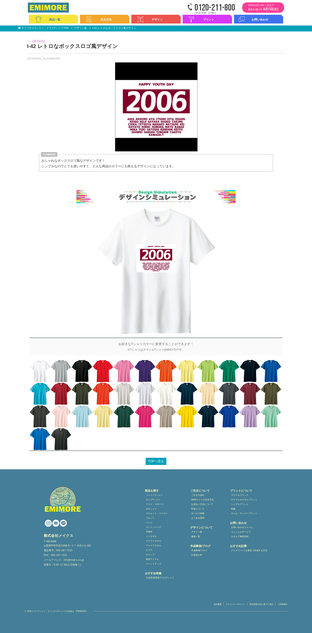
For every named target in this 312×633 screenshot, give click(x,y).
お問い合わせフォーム (242, 527)
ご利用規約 (282, 604)
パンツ (149, 522)
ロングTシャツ (153, 499)
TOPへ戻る (156, 461)
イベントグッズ (153, 564)
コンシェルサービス (241, 532)
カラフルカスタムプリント (244, 499)
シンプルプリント (240, 504)
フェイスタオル (153, 545)
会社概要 (218, 604)
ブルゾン (150, 518)
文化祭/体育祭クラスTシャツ (160, 577)
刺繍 (233, 509)
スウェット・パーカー (157, 513)
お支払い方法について (202, 504)
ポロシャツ (151, 509)
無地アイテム (152, 559)
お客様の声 (196, 555)
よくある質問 (197, 518)
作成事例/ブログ (199, 550)
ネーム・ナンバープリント (244, 513)
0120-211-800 (215, 7)
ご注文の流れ (197, 495)
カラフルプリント (240, 495)
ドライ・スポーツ (154, 504)
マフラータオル (153, 541)
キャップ (150, 554)
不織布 (149, 531)
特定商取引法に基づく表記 (261, 604)
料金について (197, 509)
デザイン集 (196, 532)
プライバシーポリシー (236, 604)
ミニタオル (151, 536)
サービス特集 (197, 513)
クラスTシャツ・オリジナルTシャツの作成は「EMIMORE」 (60, 611)
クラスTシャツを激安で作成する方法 (249, 550)
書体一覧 (195, 536)
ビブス (149, 550)
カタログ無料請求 (240, 536)
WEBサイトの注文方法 (202, 499)
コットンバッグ (153, 527)
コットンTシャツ (154, 495)
